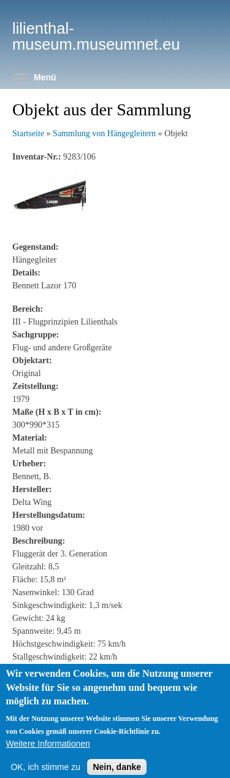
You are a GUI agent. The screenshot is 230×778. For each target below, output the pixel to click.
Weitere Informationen (48, 752)
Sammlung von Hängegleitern (104, 133)
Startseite (28, 133)
